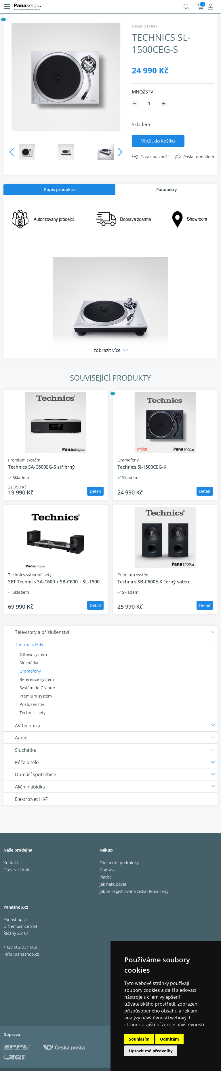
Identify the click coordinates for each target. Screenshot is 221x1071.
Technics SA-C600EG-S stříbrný (41, 467)
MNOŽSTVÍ (143, 92)
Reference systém (37, 679)
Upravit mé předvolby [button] (151, 1051)
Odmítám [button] (169, 1039)
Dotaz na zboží (154, 156)
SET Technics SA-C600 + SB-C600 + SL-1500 (54, 582)
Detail (95, 491)
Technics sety (32, 712)
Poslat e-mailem (198, 156)
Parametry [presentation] (166, 189)
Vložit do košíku (158, 141)
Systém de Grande (37, 687)
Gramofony (30, 671)
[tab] (59, 189)
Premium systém (36, 696)
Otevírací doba (17, 870)
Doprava (108, 870)
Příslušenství (32, 704)
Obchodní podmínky (119, 862)
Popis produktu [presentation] (59, 189)
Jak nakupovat (113, 884)
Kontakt (10, 862)
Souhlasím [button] (139, 1039)
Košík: (200, 7)
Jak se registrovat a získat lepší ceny (134, 891)
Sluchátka (29, 662)
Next (120, 152)
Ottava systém (33, 654)
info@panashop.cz (21, 954)
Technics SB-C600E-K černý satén (153, 582)
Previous (11, 152)
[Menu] (7, 7)
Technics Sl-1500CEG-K (141, 467)
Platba (106, 877)
